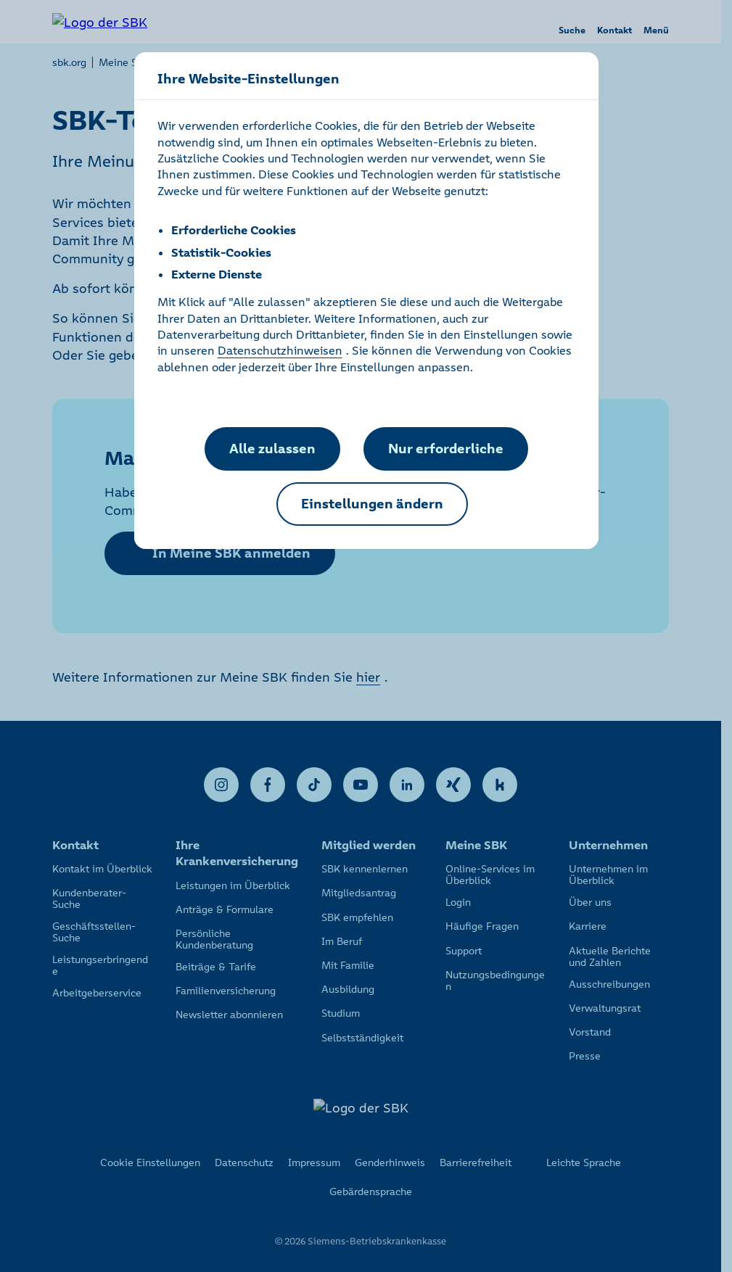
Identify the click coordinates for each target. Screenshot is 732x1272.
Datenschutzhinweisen (280, 350)
